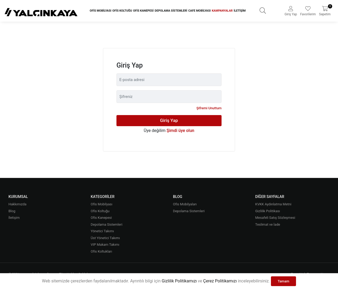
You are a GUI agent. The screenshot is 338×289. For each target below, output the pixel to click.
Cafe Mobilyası (199, 10)
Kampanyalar (222, 10)
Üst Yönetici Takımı (105, 238)
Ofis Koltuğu (122, 10)
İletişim (240, 10)
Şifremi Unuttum (209, 108)
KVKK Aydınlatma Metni (273, 204)
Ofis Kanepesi (143, 10)
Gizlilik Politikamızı (179, 280)
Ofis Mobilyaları (185, 204)
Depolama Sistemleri (171, 10)
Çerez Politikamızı (220, 280)
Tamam (283, 281)
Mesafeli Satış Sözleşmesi (275, 218)
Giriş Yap (169, 120)
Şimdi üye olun (180, 130)
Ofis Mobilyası (100, 10)
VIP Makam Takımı (105, 245)
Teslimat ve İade (267, 224)
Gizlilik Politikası (267, 211)
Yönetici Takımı (102, 231)
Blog (11, 211)
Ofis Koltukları (101, 251)
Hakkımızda (17, 204)
